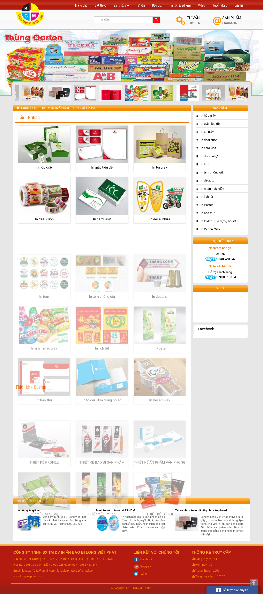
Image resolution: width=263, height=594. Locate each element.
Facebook (206, 329)
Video (201, 5)
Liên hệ (239, 5)
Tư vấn (140, 5)
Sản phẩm (121, 5)
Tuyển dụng (219, 5)
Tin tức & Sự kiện (180, 5)
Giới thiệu (100, 5)
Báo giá (156, 5)
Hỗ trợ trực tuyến (232, 590)
